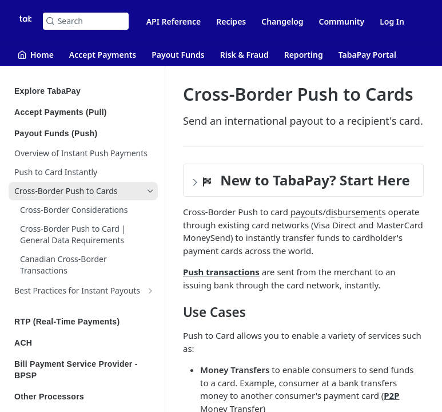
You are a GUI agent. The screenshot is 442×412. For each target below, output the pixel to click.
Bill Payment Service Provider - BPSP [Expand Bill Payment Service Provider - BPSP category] (84, 369)
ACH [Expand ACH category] (84, 342)
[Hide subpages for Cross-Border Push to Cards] (150, 191)
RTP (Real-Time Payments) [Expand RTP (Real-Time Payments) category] (84, 321)
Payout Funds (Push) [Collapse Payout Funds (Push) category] (84, 133)
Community (342, 21)
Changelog (282, 21)
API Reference (173, 21)
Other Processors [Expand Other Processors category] (84, 396)
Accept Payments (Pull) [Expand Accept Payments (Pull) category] (84, 112)
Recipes (231, 21)
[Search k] (86, 21)
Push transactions (221, 272)
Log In (392, 21)
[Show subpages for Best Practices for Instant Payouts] (150, 290)
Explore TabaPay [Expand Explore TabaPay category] (84, 91)
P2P (391, 395)
